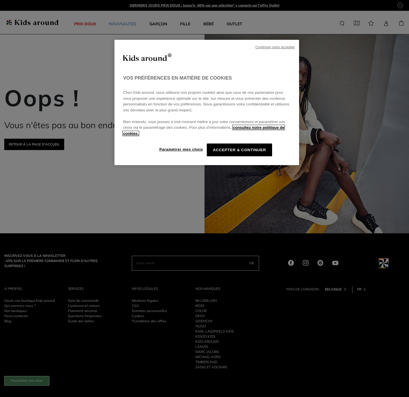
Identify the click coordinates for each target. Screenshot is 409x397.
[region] (206, 102)
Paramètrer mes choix (181, 149)
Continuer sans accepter (275, 47)
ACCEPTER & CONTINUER (239, 150)
